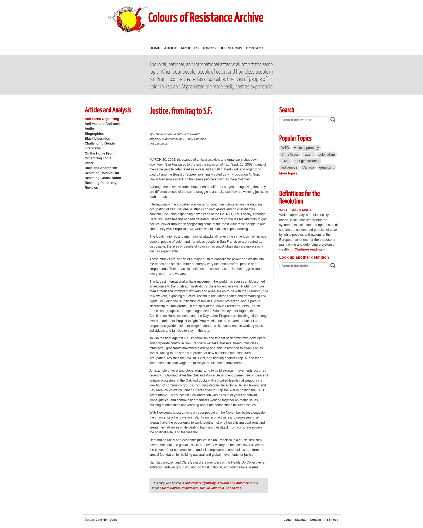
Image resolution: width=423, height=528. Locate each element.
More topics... (289, 173)
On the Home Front (99, 153)
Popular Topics (295, 138)
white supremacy (306, 148)
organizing (326, 167)
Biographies (94, 134)
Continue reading (310, 249)
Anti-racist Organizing (102, 119)
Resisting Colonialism (102, 173)
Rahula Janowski (212, 487)
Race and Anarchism (101, 168)
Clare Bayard (171, 487)
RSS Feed (331, 519)
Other (89, 163)
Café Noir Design (107, 519)
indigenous (289, 167)
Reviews (91, 188)
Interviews (93, 148)
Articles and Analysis (108, 109)
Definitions (230, 48)
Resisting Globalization (103, 178)
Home (154, 48)
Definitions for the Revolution (299, 197)
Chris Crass (290, 154)
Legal (288, 519)
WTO (285, 148)
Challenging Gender (100, 143)
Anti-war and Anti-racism (104, 124)
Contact (254, 48)
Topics (209, 48)
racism (308, 154)
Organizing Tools (98, 158)
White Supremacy (295, 210)
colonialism (327, 154)
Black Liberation (97, 138)
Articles (189, 48)
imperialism (190, 487)
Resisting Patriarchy (101, 183)
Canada (308, 167)
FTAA (285, 161)
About (170, 48)
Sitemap (300, 519)
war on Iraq (233, 487)
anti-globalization (307, 161)
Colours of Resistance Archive (205, 17)
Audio (89, 129)
